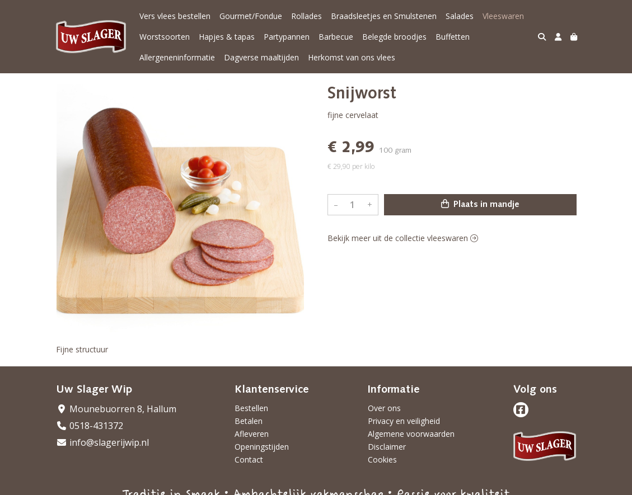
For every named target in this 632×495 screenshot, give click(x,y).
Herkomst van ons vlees (351, 57)
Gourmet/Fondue (250, 16)
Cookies (382, 459)
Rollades (306, 16)
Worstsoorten (164, 36)
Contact (249, 459)
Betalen (249, 421)
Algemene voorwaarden (411, 433)
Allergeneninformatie (177, 57)
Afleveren (252, 433)
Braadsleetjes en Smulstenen (384, 16)
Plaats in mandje (480, 204)
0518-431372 (89, 425)
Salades (460, 16)
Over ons (384, 408)
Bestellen (251, 408)
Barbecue (336, 36)
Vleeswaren (503, 16)
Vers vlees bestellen (174, 16)
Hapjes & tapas (227, 36)
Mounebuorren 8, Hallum (116, 409)
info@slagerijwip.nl (102, 442)
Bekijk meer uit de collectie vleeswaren (402, 238)
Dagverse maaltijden (261, 57)
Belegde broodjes (394, 36)
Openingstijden (262, 446)
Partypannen (287, 36)
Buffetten (453, 36)
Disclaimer (387, 446)
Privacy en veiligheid (404, 421)
